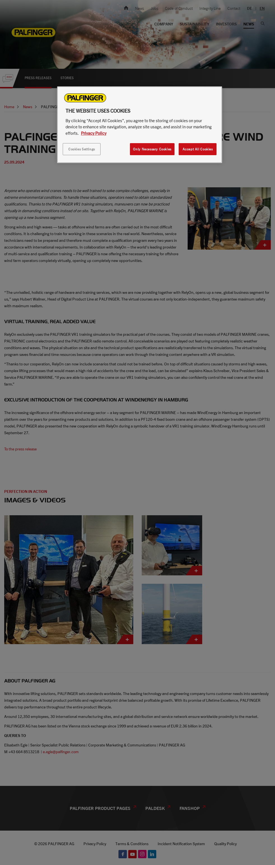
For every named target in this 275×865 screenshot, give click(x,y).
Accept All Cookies (198, 149)
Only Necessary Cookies (152, 149)
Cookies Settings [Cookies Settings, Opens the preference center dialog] (81, 149)
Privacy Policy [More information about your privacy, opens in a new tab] (93, 133)
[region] (139, 124)
